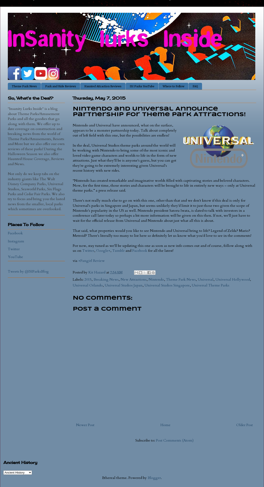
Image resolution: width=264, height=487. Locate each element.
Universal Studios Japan (124, 285)
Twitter (88, 250)
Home (165, 425)
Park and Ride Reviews (60, 86)
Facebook (139, 250)
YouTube (15, 256)
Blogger (154, 477)
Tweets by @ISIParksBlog (28, 271)
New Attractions (134, 279)
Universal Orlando (88, 285)
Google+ (103, 250)
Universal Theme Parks (210, 285)
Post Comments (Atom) (175, 440)
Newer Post (85, 425)
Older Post (244, 425)
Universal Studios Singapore (167, 285)
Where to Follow (173, 86)
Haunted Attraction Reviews (102, 86)
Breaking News (106, 279)
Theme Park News (24, 86)
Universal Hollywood (232, 279)
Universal (205, 279)
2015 (88, 279)
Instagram (16, 241)
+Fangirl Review (91, 260)
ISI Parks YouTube (142, 86)
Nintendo (156, 279)
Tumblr (118, 250)
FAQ (195, 86)
